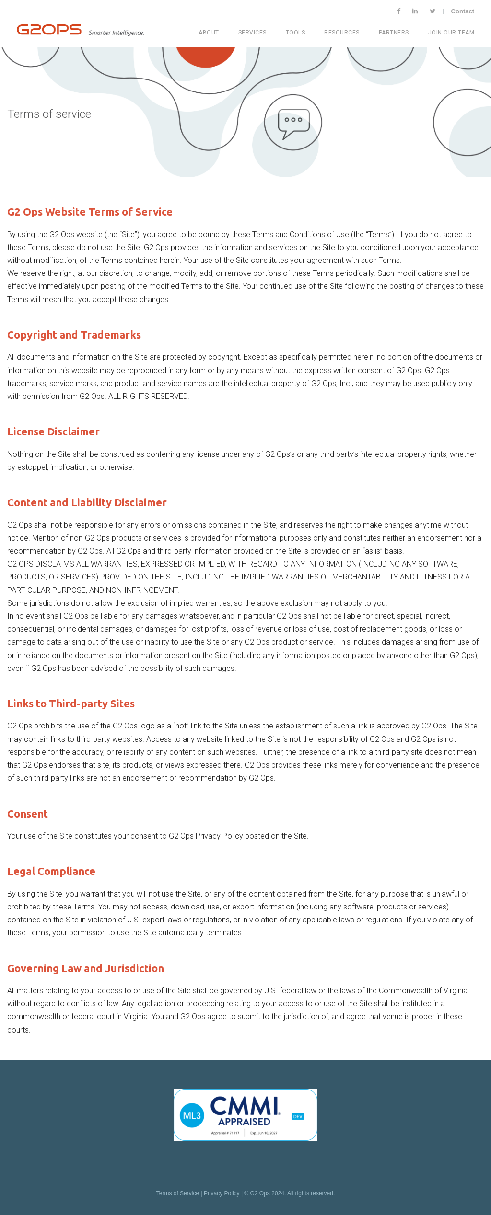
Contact (462, 11)
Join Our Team (451, 32)
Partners (394, 32)
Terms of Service (177, 1193)
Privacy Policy (222, 1193)
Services (252, 32)
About (209, 32)
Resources (342, 32)
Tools (295, 32)
